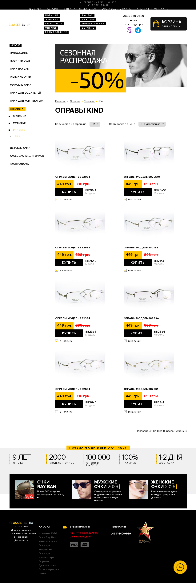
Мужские (88, 19)
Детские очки (20, 147)
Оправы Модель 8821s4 (141, 247)
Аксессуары (54, 23)
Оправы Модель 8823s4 (72, 318)
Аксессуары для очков (27, 155)
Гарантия (142, 9)
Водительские (56, 32)
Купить (69, 192)
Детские (88, 28)
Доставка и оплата (116, 9)
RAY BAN (87, 15)
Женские (51, 19)
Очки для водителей (25, 92)
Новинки (51, 15)
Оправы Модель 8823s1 (141, 389)
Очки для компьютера (26, 100)
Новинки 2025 (20, 60)
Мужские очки (20, 84)
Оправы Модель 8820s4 (72, 176)
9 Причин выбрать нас (80, 9)
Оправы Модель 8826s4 (72, 389)
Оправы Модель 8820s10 (142, 176)
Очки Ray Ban (47, 537)
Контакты (161, 9)
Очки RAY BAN (19, 68)
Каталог (53, 9)
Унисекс (19, 130)
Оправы (50, 28)
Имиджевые (19, 52)
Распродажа (19, 163)
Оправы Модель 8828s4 (141, 318)
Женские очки (20, 76)
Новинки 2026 (48, 533)
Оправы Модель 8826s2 (72, 247)
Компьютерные (93, 23)
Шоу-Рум (35, 9)
